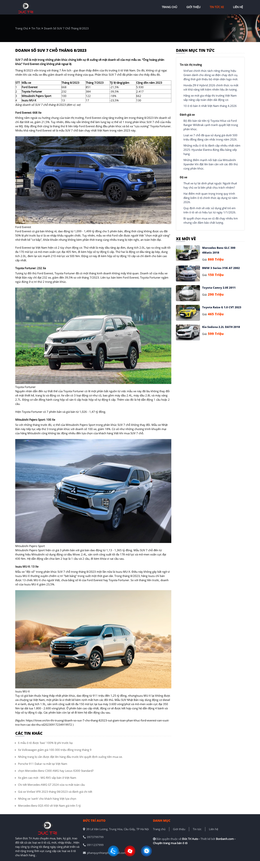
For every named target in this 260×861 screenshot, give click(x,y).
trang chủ (169, 7)
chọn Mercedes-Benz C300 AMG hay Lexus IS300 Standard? (55, 770)
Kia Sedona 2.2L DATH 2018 (221, 327)
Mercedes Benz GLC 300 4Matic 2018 (218, 250)
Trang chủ (159, 829)
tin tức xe (217, 7)
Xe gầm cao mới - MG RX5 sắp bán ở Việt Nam (47, 777)
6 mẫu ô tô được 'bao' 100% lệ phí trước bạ (45, 743)
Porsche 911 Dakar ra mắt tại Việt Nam (42, 764)
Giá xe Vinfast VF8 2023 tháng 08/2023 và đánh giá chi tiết (55, 791)
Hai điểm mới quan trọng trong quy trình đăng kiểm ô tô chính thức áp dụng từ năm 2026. (210, 198)
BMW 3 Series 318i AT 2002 (221, 268)
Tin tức (197, 829)
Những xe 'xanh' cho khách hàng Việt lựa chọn (47, 798)
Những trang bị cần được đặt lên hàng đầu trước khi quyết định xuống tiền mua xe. (70, 757)
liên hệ (238, 7)
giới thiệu (193, 7)
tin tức (36, 28)
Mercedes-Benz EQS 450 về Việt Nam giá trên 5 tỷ (49, 805)
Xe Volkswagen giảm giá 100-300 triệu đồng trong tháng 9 (54, 750)
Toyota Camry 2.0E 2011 (219, 287)
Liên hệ (213, 829)
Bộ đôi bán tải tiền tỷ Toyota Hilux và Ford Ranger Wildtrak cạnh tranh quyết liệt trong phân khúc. (210, 125)
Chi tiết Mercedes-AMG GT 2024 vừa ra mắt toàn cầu (51, 784)
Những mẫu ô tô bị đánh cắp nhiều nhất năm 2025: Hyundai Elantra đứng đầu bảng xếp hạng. (211, 150)
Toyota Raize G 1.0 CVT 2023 (221, 307)
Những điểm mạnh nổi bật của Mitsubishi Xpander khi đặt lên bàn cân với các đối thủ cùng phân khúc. (210, 164)
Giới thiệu (179, 829)
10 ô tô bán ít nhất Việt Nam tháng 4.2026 (210, 106)
